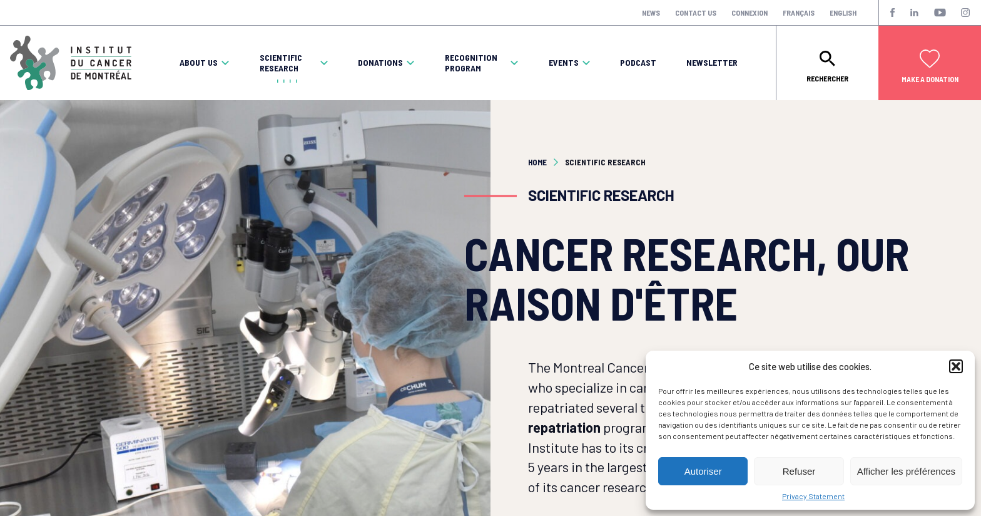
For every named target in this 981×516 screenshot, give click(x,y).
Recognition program (471, 63)
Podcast (638, 63)
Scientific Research (281, 63)
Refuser (799, 471)
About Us (199, 63)
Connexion (749, 12)
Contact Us (695, 12)
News (651, 12)
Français (799, 12)
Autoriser (703, 471)
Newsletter (712, 63)
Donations (380, 63)
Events (564, 63)
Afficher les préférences (906, 471)
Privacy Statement (813, 496)
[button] (956, 366)
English (843, 12)
